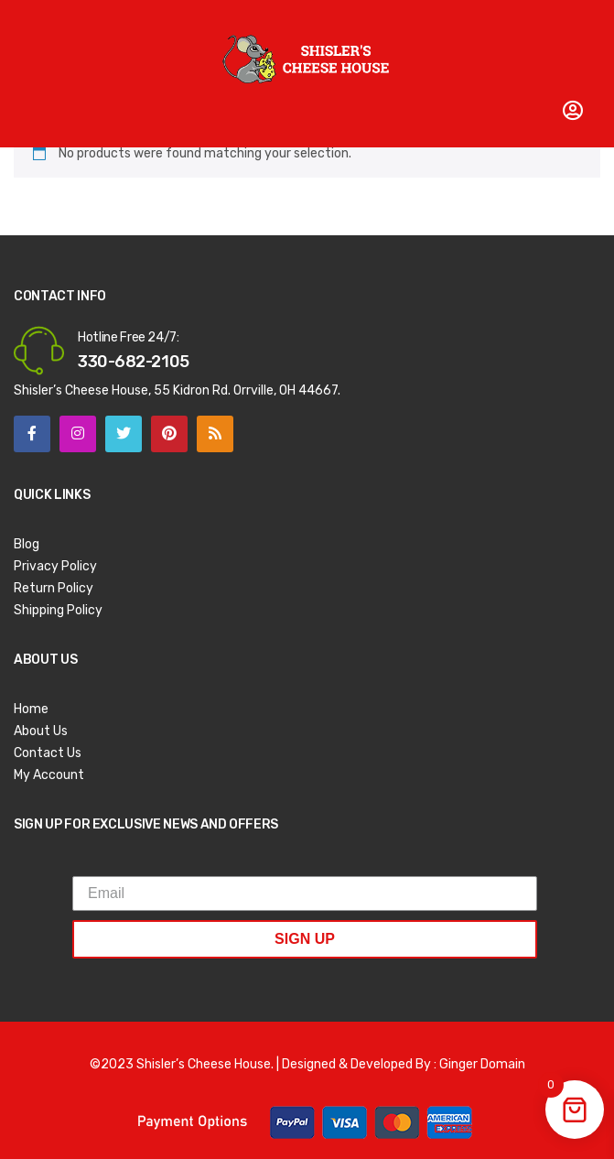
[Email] (304, 893)
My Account (49, 775)
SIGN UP (305, 939)
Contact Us (47, 753)
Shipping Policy (58, 610)
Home (31, 709)
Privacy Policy (55, 566)
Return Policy (53, 588)
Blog (26, 544)
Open (27, 22)
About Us (41, 731)
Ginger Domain (482, 1064)
